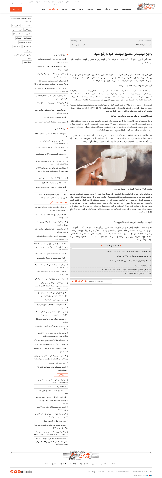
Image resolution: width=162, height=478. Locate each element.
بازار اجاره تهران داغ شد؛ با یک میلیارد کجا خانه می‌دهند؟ (129, 260)
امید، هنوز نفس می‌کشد (57, 363)
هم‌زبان (60, 1)
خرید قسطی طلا (18, 34)
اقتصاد (99, 9)
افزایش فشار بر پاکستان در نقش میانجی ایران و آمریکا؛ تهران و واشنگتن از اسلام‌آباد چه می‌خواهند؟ (51, 357)
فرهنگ (107, 9)
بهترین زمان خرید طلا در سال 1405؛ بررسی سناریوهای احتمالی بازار (52, 381)
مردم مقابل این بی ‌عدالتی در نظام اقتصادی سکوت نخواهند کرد (52, 97)
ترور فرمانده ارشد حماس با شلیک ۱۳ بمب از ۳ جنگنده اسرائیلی (51, 266)
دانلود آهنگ (27, 38)
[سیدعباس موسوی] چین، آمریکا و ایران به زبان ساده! (51, 327)
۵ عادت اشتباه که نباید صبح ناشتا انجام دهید (50, 253)
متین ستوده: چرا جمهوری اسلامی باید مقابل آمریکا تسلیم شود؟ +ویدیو (52, 162)
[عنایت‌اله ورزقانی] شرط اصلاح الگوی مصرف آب (50, 340)
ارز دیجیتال (28, 50)
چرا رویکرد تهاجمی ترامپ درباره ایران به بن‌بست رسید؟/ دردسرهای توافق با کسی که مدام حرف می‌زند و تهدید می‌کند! (51, 285)
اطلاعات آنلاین (146, 6)
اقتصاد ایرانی (27, 46)
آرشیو (31, 1)
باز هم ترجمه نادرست (141, 265)
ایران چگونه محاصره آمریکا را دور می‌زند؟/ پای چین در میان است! (126, 251)
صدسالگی (69, 1)
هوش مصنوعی (17, 30)
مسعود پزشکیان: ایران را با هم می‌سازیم (52, 177)
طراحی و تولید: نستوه (143, 475)
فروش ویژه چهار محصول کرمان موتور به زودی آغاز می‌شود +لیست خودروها (51, 415)
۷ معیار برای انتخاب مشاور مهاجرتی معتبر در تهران (52, 391)
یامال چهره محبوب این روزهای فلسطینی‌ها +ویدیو (52, 259)
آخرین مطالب (59, 202)
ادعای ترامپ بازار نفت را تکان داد (55, 117)
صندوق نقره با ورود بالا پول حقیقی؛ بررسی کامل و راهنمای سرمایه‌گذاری (51, 426)
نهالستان (19, 38)
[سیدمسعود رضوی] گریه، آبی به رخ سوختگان (50, 278)
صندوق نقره (16, 25)
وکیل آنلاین (27, 30)
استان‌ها (64, 9)
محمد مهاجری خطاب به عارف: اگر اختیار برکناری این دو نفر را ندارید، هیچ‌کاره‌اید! (53, 196)
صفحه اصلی (147, 40)
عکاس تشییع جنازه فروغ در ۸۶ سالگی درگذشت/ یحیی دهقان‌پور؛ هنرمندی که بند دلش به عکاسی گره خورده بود (51, 246)
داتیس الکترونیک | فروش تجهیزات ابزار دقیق (21, 20)
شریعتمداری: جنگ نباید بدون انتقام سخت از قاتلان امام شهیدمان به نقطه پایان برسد (52, 313)
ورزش (81, 9)
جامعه (116, 9)
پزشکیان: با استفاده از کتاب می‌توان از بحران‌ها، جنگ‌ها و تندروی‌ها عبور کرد (51, 209)
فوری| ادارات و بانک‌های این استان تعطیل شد (50, 122)
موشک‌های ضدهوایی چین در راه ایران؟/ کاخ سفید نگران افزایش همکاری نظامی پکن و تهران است (52, 171)
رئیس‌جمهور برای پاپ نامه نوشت (54, 299)
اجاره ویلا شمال (26, 25)
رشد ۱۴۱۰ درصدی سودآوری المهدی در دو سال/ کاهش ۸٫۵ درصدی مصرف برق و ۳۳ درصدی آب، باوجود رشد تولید (51, 441)
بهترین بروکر (17, 46)
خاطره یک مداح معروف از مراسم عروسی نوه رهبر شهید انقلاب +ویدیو (125, 269)
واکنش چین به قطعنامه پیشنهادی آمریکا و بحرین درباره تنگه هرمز (52, 75)
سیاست (90, 9)
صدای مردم (54, 2)
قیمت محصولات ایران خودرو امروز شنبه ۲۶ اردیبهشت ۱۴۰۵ (52, 369)
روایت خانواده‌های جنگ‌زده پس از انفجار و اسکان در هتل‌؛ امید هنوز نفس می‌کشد (53, 335)
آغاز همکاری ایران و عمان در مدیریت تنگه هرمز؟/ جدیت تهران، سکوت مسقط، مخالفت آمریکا (51, 83)
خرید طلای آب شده (25, 42)
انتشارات (38, 1)
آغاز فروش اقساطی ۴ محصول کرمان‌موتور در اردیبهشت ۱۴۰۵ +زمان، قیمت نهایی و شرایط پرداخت (52, 400)
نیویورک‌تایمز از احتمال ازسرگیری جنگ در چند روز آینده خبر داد (51, 112)
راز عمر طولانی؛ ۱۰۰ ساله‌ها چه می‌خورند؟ (135, 273)
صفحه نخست (126, 9)
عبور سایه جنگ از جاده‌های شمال (55, 421)
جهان (73, 9)
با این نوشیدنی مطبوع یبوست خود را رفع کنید (123, 53)
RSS (46, 463)
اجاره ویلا (28, 34)
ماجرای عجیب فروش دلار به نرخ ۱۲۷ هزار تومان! (132, 256)
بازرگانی (61, 375)
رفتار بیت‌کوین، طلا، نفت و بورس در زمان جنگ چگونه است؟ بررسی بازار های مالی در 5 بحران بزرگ (51, 433)
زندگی (54, 9)
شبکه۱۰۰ (77, 1)
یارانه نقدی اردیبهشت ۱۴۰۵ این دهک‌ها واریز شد (52, 156)
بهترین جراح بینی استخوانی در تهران (22, 56)
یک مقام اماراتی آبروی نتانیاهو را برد (54, 182)
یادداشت (47, 1)
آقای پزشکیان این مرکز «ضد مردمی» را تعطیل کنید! (51, 189)
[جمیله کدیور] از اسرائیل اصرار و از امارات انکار (50, 344)
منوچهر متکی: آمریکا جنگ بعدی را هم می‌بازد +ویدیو (52, 148)
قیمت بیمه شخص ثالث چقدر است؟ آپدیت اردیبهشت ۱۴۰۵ (52, 408)
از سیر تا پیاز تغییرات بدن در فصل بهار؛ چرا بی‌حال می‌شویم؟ (52, 223)
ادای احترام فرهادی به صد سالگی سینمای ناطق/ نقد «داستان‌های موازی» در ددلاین (53, 294)
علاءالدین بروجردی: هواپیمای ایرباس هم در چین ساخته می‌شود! (52, 142)
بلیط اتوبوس (27, 62)
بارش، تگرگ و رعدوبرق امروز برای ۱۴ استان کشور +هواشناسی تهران (51, 90)
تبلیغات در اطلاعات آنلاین (57, 386)
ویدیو (43, 9)
